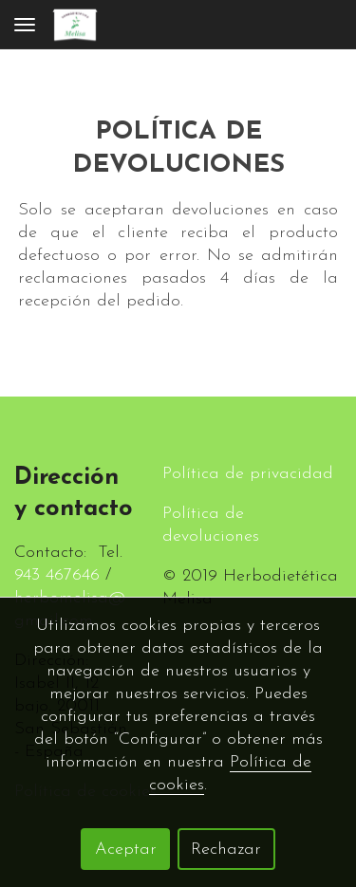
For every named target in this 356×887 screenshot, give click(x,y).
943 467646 (57, 575)
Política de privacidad (247, 474)
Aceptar (126, 850)
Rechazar (226, 850)
